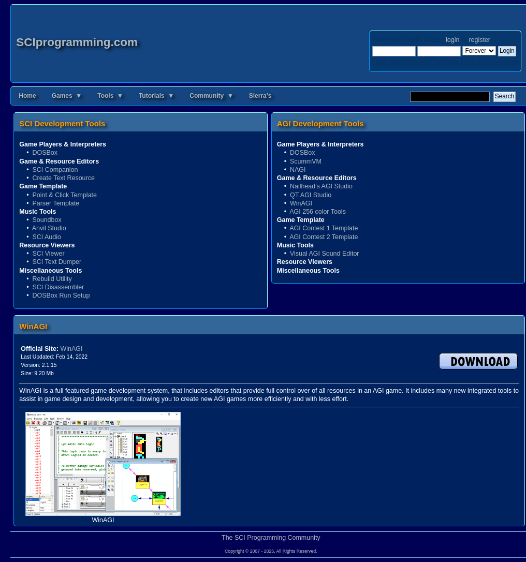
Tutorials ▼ (156, 95)
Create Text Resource (63, 178)
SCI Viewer (48, 253)
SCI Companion (55, 169)
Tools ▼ (110, 95)
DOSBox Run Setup (61, 295)
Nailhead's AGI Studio (321, 186)
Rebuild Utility (51, 279)
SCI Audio (46, 237)
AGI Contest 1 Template (323, 228)
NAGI (297, 169)
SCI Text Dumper (56, 261)
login (452, 39)
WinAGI (301, 203)
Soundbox (46, 220)
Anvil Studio (49, 228)
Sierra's (260, 95)
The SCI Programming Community (271, 537)
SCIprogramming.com (77, 42)
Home (27, 95)
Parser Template (55, 203)
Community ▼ (211, 95)
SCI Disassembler (58, 287)
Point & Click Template (64, 195)
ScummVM (306, 161)
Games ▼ (67, 95)
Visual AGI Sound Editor (324, 253)
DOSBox (44, 152)
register (479, 39)
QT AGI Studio (310, 195)
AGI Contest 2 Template (323, 237)
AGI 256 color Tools (317, 211)
